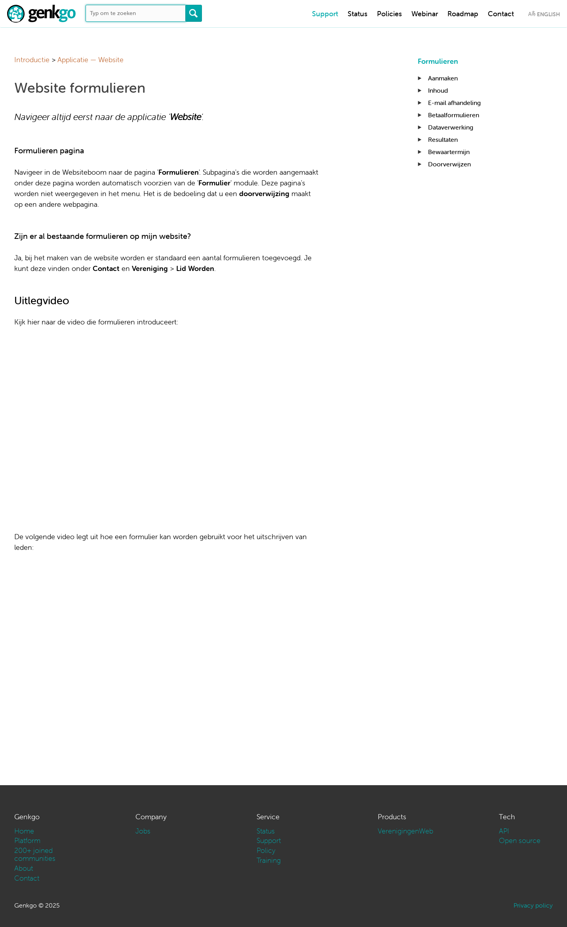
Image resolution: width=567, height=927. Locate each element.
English (548, 14)
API (504, 830)
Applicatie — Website (90, 59)
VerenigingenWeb (405, 830)
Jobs (142, 830)
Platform (27, 840)
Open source (519, 840)
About (23, 868)
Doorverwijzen (449, 164)
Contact (501, 13)
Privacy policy (533, 905)
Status (357, 13)
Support (325, 13)
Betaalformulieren (453, 115)
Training (269, 860)
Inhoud (438, 90)
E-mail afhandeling (454, 103)
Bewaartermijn (449, 152)
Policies (389, 13)
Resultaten (443, 139)
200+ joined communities (34, 854)
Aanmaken (443, 78)
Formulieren (438, 61)
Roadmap (462, 13)
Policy (266, 850)
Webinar (424, 13)
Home (24, 830)
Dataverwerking (450, 127)
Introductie (31, 59)
